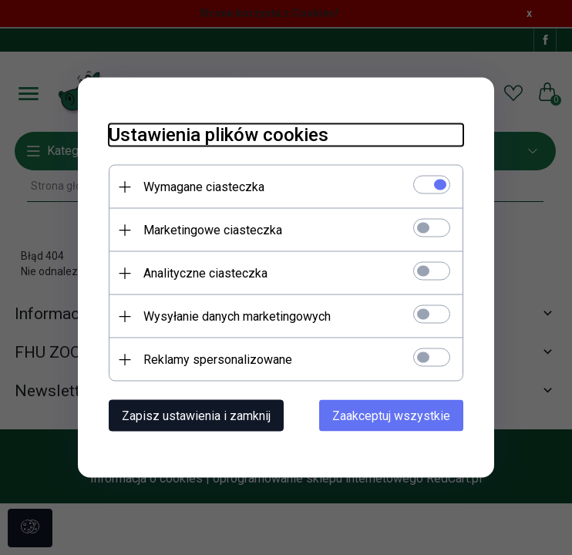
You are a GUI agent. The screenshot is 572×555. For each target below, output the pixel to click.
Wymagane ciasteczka (203, 187)
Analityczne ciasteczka (205, 273)
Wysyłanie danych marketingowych (237, 316)
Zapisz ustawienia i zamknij (196, 416)
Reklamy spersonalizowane (217, 359)
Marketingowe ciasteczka (212, 230)
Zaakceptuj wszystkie (391, 416)
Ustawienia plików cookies (218, 135)
